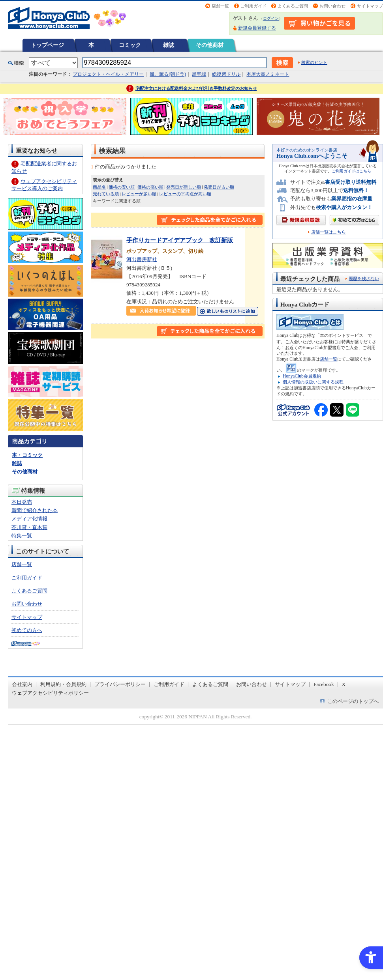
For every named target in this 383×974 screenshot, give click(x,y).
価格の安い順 (122, 187)
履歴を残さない (364, 278)
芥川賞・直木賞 (29, 527)
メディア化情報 (29, 519)
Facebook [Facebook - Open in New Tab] (324, 684)
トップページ (47, 45)
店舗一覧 (220, 6)
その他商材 (209, 45)
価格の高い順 (150, 187)
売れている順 (106, 193)
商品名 (99, 187)
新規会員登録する (257, 28)
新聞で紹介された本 (34, 510)
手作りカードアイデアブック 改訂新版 (179, 240)
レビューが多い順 (139, 193)
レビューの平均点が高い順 (185, 193)
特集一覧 (21, 535)
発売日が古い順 (219, 187)
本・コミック (27, 455)
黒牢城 (199, 74)
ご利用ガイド (253, 6)
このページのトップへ (353, 701)
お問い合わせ (332, 6)
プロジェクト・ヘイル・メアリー (108, 74)
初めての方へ (26, 630)
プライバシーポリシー (120, 684)
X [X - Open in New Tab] (344, 684)
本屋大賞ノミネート (267, 74)
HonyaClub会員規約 (302, 376)
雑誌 (168, 45)
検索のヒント (314, 62)
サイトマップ (370, 6)
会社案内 (22, 684)
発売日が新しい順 (183, 187)
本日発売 (21, 502)
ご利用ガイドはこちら (351, 171)
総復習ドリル (226, 74)
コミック (130, 45)
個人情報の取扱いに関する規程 (313, 382)
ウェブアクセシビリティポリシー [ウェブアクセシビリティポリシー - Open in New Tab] (50, 693)
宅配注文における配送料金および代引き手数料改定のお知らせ (196, 88)
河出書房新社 (141, 259)
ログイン (271, 18)
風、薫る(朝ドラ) (168, 74)
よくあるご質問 (293, 6)
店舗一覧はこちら (328, 232)
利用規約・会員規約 (63, 684)
